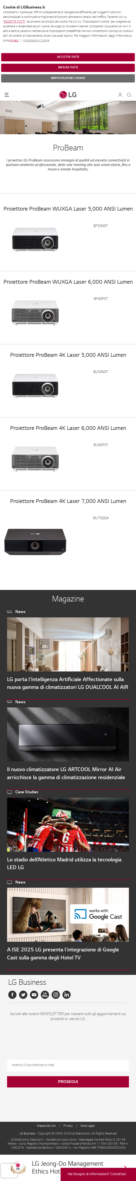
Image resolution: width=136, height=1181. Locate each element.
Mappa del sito (46, 1126)
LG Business (28, 1133)
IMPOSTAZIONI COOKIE (68, 78)
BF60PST (101, 299)
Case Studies (26, 792)
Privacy (68, 1126)
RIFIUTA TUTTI (68, 67)
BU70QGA (101, 518)
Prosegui (68, 1082)
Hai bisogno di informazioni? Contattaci (97, 1174)
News (20, 612)
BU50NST (100, 372)
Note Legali (87, 1126)
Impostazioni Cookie (36, 40)
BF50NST (101, 226)
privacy (14, 40)
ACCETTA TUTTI (14, 22)
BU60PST (101, 445)
